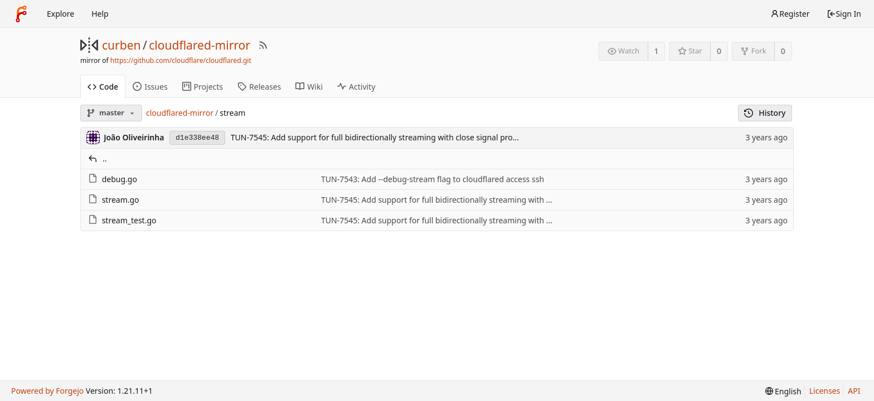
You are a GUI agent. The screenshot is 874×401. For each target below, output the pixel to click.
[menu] (783, 391)
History (765, 112)
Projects (202, 86)
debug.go (119, 179)
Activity (356, 86)
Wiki (309, 86)
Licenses (825, 390)
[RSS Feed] (263, 45)
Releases (259, 86)
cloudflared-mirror (199, 45)
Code (103, 86)
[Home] (21, 14)
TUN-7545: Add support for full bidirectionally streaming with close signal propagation (388, 137)
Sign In (844, 13)
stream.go (120, 199)
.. (105, 158)
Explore (60, 13)
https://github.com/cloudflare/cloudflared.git (180, 60)
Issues (150, 86)
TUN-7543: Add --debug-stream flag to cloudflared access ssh (432, 179)
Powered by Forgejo (47, 390)
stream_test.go (129, 220)
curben (121, 45)
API (854, 390)
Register (789, 13)
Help (100, 13)
